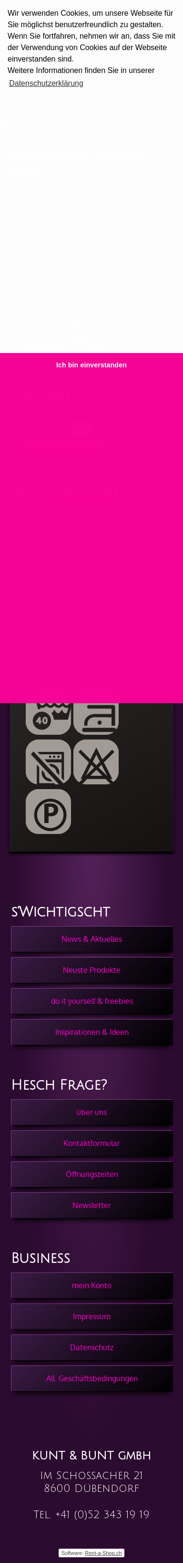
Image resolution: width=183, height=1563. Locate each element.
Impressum (92, 1316)
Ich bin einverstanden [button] (91, 365)
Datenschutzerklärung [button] (46, 83)
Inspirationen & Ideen (92, 1032)
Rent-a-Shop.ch (103, 1553)
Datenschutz (91, 1347)
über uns (92, 1112)
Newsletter (91, 1205)
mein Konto (92, 1285)
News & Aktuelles (91, 939)
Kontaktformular (91, 1143)
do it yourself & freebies (92, 1001)
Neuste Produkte (92, 970)
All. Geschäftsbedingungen (92, 1378)
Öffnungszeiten (92, 1174)
